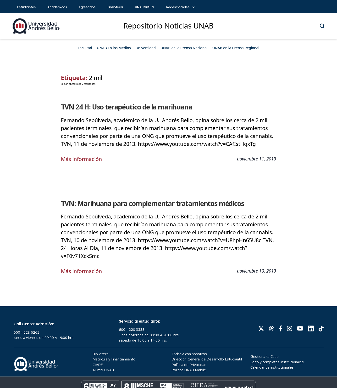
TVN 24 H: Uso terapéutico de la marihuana (126, 106)
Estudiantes (26, 7)
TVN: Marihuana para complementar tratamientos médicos (152, 203)
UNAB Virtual (144, 7)
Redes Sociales (180, 7)
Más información (81, 158)
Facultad (85, 47)
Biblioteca (115, 7)
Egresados (87, 7)
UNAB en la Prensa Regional (235, 47)
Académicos (57, 7)
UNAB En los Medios (114, 47)
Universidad (146, 47)
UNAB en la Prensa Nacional (184, 47)
